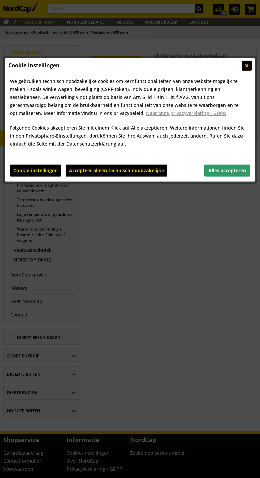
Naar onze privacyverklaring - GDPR (186, 113)
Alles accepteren (227, 170)
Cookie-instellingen (35, 170)
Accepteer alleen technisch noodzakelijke (116, 170)
